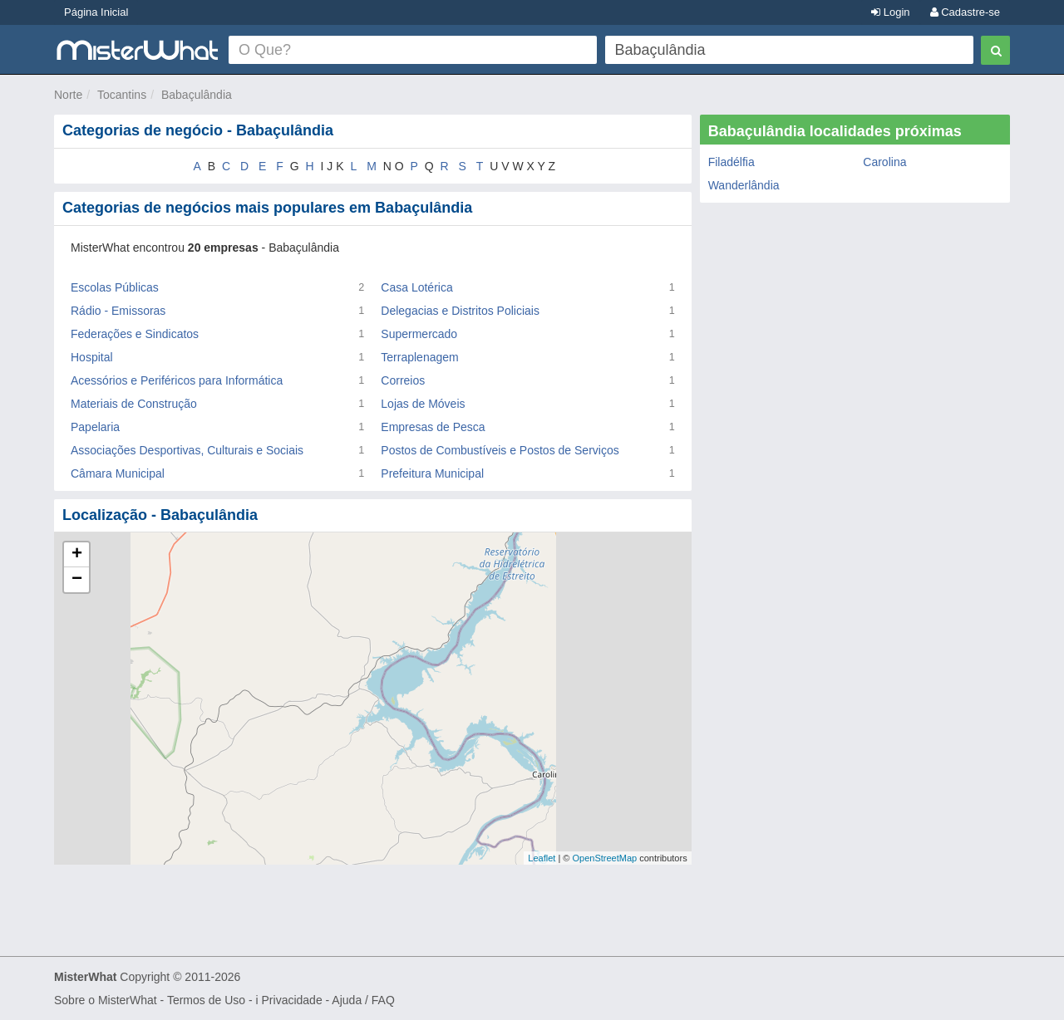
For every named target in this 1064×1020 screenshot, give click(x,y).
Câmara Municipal (118, 473)
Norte (68, 94)
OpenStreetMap (604, 858)
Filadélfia (731, 162)
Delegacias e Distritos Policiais (460, 310)
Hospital (92, 357)
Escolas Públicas (115, 287)
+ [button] (76, 554)
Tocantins (121, 94)
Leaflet (541, 858)
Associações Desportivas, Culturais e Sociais (187, 450)
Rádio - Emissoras (118, 310)
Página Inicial (96, 12)
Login (890, 12)
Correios (403, 380)
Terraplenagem (419, 357)
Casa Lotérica (416, 287)
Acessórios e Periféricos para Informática (177, 380)
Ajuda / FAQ (363, 1000)
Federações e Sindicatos (135, 334)
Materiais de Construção (134, 403)
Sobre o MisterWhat (105, 1000)
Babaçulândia (196, 94)
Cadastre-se (965, 12)
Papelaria (95, 427)
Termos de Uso (206, 1000)
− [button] (76, 579)
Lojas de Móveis (423, 403)
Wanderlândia (744, 185)
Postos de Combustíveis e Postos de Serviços (499, 450)
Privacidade (292, 1000)
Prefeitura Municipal (432, 473)
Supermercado (419, 334)
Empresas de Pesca (433, 427)
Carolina (884, 162)
